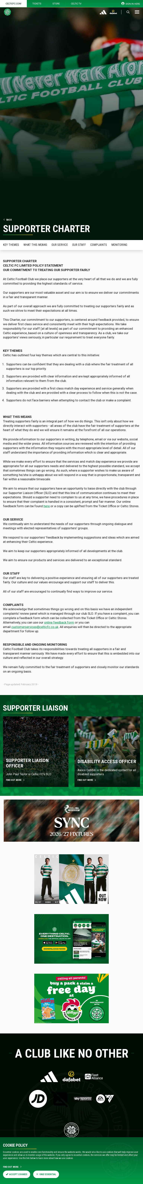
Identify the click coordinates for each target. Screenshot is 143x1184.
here (47, 506)
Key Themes (11, 245)
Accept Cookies (16, 1174)
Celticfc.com (13, 3)
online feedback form (59, 622)
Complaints (98, 245)
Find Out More (12, 1167)
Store (56, 3)
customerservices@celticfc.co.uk (34, 627)
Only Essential (46, 1174)
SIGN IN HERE (130, 3)
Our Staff (79, 245)
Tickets (36, 3)
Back (7, 219)
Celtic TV (76, 3)
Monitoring (119, 245)
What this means (35, 245)
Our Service (60, 245)
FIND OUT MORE (15, 780)
